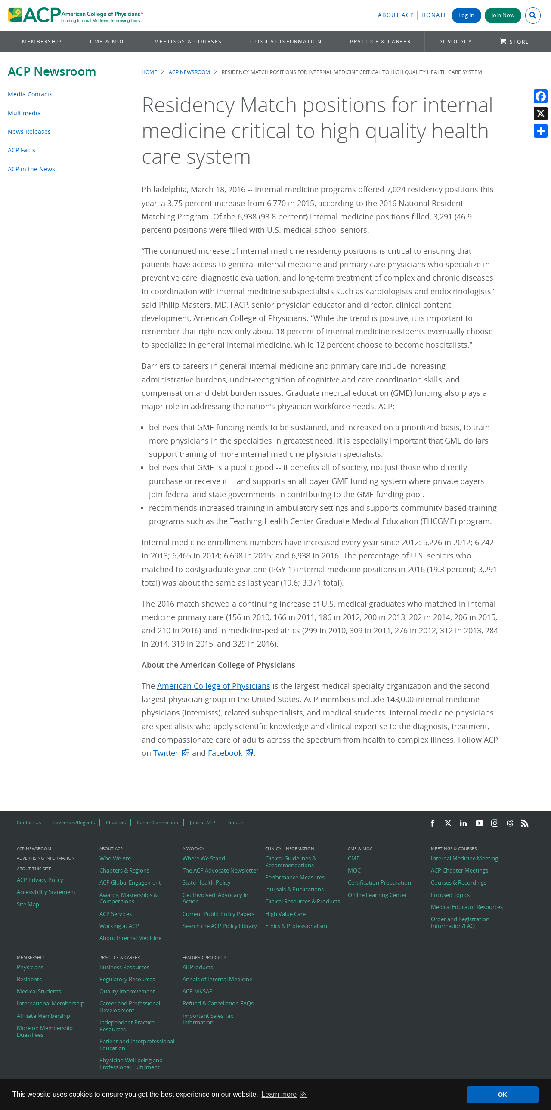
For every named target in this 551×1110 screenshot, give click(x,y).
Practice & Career (380, 41)
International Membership (50, 1003)
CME (353, 858)
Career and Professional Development (129, 1007)
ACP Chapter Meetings (459, 870)
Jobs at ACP (202, 822)
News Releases (29, 131)
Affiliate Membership (43, 1016)
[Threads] (510, 824)
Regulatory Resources (127, 979)
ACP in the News (31, 169)
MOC (354, 870)
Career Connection (157, 822)
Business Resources (124, 967)
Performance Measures (295, 877)
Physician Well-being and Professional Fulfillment (131, 1063)
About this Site (34, 869)
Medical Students (39, 991)
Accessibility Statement (46, 892)
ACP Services (115, 914)
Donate (434, 15)
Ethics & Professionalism (296, 926)
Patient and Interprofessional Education (136, 1044)
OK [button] (503, 1094)
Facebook (225, 753)
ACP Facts (21, 150)
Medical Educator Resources (467, 907)
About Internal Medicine (130, 938)
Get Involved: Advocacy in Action (215, 898)
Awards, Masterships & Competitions (128, 898)
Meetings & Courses (188, 41)
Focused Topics (450, 895)
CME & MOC (108, 41)
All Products (198, 967)
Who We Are (115, 858)
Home (149, 72)
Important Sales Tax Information (208, 1019)
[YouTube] (479, 824)
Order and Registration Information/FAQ (460, 922)
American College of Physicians (213, 686)
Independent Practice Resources (127, 1026)
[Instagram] (495, 824)
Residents (29, 979)
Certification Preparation (379, 882)
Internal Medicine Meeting (464, 858)
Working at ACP (119, 926)
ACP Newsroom (52, 71)
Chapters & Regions (124, 870)
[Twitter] (448, 824)
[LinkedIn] (463, 824)
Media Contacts (30, 94)
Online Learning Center (377, 895)
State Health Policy (207, 882)
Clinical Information (286, 41)
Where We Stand (204, 858)
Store (519, 42)
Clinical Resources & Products (302, 901)
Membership (42, 41)
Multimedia (24, 113)
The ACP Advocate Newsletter (220, 870)
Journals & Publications (294, 889)
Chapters (116, 822)
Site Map (28, 904)
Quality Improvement (127, 991)
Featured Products (204, 957)
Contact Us (29, 822)
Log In (466, 15)
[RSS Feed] (525, 824)
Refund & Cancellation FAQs (218, 1003)
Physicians (30, 967)
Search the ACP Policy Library (220, 926)
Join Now (503, 15)
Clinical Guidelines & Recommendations (290, 862)
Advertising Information (46, 858)
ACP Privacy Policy (40, 880)
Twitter (165, 753)
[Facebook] (432, 824)
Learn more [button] (279, 1094)
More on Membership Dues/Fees (45, 1031)
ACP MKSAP (198, 991)
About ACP (396, 15)
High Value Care (285, 914)
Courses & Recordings (458, 882)
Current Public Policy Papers (218, 914)
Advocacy (455, 41)
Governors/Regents (73, 822)
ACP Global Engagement (130, 882)
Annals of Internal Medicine (217, 979)
